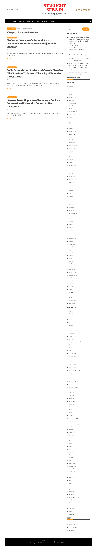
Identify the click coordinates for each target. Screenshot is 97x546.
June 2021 (71, 255)
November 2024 (73, 140)
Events (70, 384)
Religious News (72, 472)
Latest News (72, 432)
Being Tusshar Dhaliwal (75, 342)
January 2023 (72, 202)
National (71, 452)
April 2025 (71, 125)
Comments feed (73, 527)
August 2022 (72, 216)
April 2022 (71, 227)
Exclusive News (72, 390)
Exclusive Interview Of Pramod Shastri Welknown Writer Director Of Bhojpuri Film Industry (32, 43)
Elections (71, 378)
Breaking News (72, 353)
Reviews (71, 474)
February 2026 (72, 97)
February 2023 (72, 199)
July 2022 (71, 219)
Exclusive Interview (12, 37)
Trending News (72, 500)
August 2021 (72, 250)
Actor (70, 316)
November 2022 (72, 207)
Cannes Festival (73, 364)
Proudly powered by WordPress (38, 543)
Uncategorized (72, 503)
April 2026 (71, 92)
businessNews (72, 362)
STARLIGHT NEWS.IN (55, 8)
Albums (71, 325)
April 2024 (71, 159)
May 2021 (71, 258)
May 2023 (71, 190)
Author (71, 336)
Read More (9, 58)
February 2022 (72, 233)
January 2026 (72, 100)
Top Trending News (74, 497)
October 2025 (72, 109)
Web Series (71, 514)
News (84, 10)
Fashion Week (72, 395)
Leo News (71, 438)
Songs (70, 486)
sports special (72, 491)
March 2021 (71, 264)
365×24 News (72, 314)
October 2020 (72, 278)
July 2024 (71, 151)
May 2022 (71, 224)
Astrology (71, 333)
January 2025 (72, 134)
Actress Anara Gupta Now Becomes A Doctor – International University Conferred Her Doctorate (33, 103)
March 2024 (72, 162)
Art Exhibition (72, 328)
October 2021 (72, 244)
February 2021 (72, 267)
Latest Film (71, 426)
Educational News (73, 376)
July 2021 (71, 252)
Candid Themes (63, 543)
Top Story (71, 494)
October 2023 (72, 176)
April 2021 (71, 261)
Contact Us (86, 10)
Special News (72, 489)
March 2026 (72, 94)
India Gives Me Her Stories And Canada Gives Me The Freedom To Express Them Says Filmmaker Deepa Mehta (35, 73)
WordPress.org (72, 530)
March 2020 (72, 298)
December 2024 (72, 137)
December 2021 (72, 238)
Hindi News (72, 410)
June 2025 (71, 120)
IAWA (70, 412)
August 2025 (72, 114)
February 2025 (72, 131)
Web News (71, 511)
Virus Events (72, 508)
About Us (79, 10)
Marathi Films (72, 443)
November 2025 (72, 106)
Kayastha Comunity (74, 424)
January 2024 (72, 168)
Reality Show (72, 469)
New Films (71, 457)
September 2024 (73, 145)
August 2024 (72, 148)
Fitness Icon (72, 401)
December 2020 (72, 272)
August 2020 (72, 283)
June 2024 (71, 154)
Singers (70, 483)
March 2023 (71, 196)
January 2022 (72, 235)
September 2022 (73, 213)
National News (72, 455)
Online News (72, 463)
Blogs (70, 350)
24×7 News (71, 311)
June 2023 (71, 188)
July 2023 (71, 185)
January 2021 (72, 269)
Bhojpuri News (72, 347)
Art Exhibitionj (73, 331)
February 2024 (72, 165)
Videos (70, 505)
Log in (70, 521)
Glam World (72, 404)
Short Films (72, 477)
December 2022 (72, 204)
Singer (70, 480)
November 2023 (72, 173)
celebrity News (72, 367)
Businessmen (72, 359)
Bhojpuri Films (72, 345)
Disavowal (89, 10)
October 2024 (72, 142)
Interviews (71, 421)
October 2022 (72, 210)
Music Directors (73, 449)
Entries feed (72, 524)
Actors (70, 319)
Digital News (72, 373)
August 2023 (72, 182)
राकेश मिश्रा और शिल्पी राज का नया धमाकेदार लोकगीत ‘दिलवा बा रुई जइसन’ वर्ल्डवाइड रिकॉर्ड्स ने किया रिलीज (78, 48)
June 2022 (71, 221)
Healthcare (71, 407)
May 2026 (71, 89)
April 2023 (71, 193)
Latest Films (72, 429)
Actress (70, 322)
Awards (71, 339)
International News (74, 418)
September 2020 (73, 281)
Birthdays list (81, 10)
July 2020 (71, 286)
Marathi (71, 441)
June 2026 (71, 86)
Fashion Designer (73, 393)
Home (76, 10)
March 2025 (71, 128)
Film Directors (72, 398)
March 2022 (71, 230)
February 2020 (72, 300)
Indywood (71, 415)
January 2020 (72, 303)
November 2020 (73, 275)
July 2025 (71, 117)
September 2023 (73, 179)
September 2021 (72, 247)
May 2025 (71, 123)
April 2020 (71, 295)
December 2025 (72, 103)
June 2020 (71, 289)
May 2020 (71, 292)
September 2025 (73, 111)
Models (70, 446)
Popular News (72, 466)
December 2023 (72, 171)
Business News (72, 356)
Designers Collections (74, 370)
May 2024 (71, 156)
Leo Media (71, 435)
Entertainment (72, 381)
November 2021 (72, 241)
